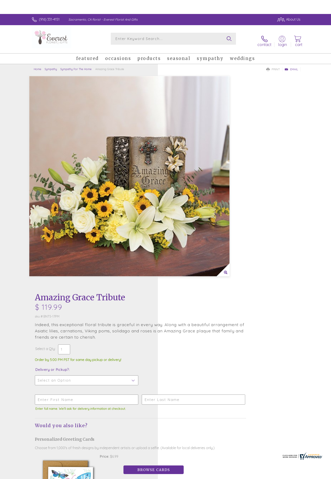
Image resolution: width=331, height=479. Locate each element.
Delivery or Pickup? (183, 155)
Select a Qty (176, 134)
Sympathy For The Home (76, 65)
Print (273, 66)
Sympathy (51, 65)
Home (37, 65)
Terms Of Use (206, 474)
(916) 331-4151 (49, 19)
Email (291, 66)
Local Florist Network (262, 474)
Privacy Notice (231, 474)
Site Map (289, 474)
